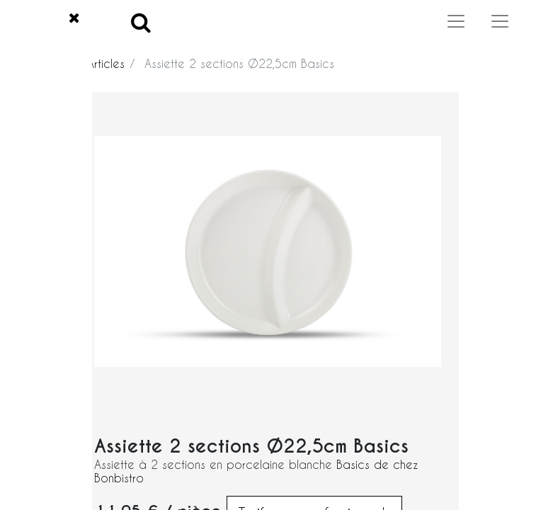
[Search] (141, 21)
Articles (106, 63)
